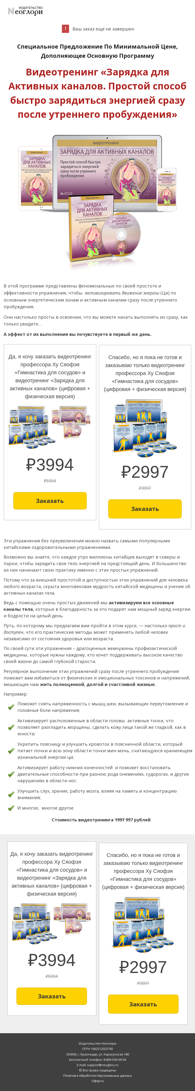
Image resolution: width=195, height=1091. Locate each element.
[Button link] (50, 500)
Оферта (98, 1081)
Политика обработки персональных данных (97, 1075)
